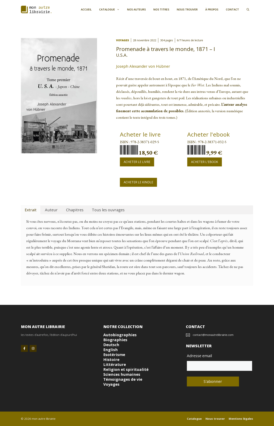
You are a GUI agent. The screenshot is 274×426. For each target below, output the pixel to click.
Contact (232, 9)
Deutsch (111, 344)
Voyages (122, 40)
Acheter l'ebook (204, 162)
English (110, 349)
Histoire (111, 359)
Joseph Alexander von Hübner (143, 66)
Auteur (51, 209)
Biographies (115, 339)
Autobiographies (120, 334)
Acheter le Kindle (138, 182)
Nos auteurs (136, 9)
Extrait (31, 209)
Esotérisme (114, 354)
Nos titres (161, 9)
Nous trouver (187, 9)
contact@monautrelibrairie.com (213, 335)
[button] (248, 9)
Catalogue (111, 9)
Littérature (114, 364)
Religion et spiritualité (126, 369)
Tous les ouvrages (108, 209)
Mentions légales (241, 418)
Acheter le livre (137, 162)
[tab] (30, 210)
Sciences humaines (121, 374)
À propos (211, 9)
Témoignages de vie (122, 379)
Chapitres (75, 209)
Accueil (86, 9)
